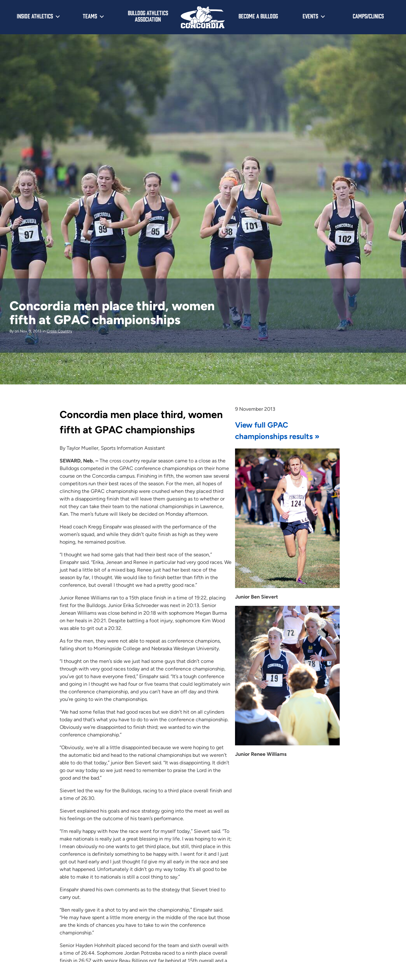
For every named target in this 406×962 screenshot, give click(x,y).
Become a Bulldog (258, 15)
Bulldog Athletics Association (148, 16)
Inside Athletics (35, 15)
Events (310, 15)
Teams (90, 15)
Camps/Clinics (368, 15)
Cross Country (59, 331)
